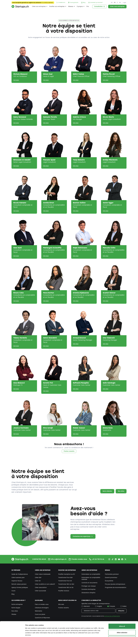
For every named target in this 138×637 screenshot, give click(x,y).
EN (120, 2)
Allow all (122, 612)
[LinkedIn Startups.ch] (116, 559)
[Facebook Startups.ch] (122, 559)
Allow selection (122, 618)
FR (114, 2)
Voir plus (16, 80)
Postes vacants (69, 451)
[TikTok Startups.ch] (112, 559)
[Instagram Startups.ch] (109, 559)
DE (112, 2)
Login (124, 2)
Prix (87, 6)
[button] (39, 7)
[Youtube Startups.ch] (119, 559)
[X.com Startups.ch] (125, 559)
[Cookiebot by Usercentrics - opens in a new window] (12, 633)
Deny (122, 624)
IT (117, 2)
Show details (100, 633)
